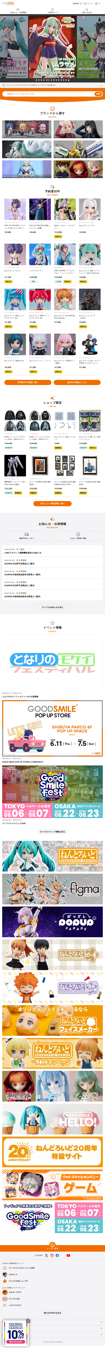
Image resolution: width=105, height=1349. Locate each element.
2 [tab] (38, 80)
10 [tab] (61, 80)
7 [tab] (53, 80)
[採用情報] (73, 3)
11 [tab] (63, 80)
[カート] (81, 3)
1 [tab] (36, 80)
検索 (98, 94)
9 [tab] (58, 80)
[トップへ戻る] (52, 1248)
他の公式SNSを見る (52, 1316)
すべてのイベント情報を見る (52, 835)
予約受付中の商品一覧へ (27, 384)
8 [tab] (56, 80)
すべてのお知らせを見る (52, 610)
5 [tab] (47, 80)
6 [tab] (51, 80)
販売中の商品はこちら (77, 384)
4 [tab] (43, 80)
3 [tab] (41, 80)
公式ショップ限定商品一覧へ (52, 507)
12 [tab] (66, 80)
